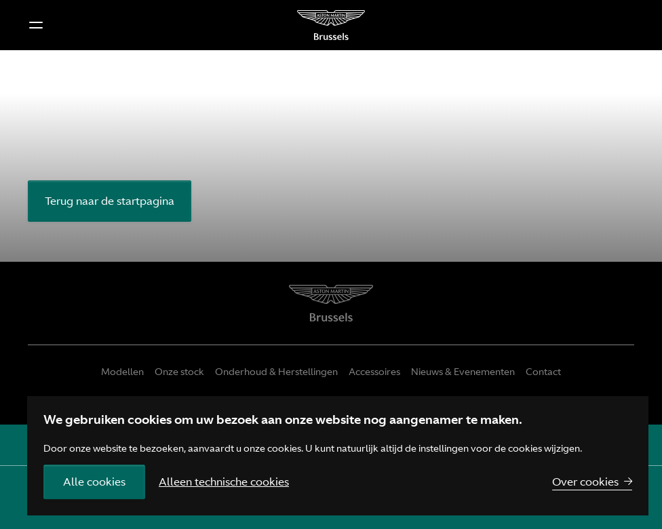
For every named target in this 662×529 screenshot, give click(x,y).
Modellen (122, 372)
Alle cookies (94, 481)
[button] (36, 25)
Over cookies (585, 481)
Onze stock (179, 372)
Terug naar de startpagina (109, 200)
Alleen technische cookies (224, 481)
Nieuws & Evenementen (463, 372)
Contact (543, 372)
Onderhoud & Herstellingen (276, 372)
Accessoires (374, 372)
